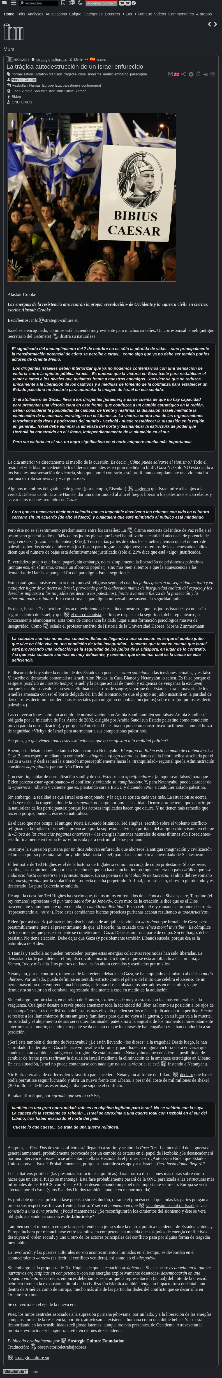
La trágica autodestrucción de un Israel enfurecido (74, 66)
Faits (21, 14)
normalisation (22, 74)
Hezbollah (20, 85)
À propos (204, 14)
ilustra (65, 336)
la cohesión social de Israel (170, 1205)
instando (175, 1064)
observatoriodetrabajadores (62, 1347)
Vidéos (160, 14)
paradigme (138, 74)
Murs (9, 49)
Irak (60, 91)
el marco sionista (86, 614)
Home (9, 14)
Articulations (56, 14)
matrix (108, 74)
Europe (48, 85)
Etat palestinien (67, 85)
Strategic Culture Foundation (96, 1340)
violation (41, 74)
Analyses (35, 14)
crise (82, 74)
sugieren (142, 488)
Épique (75, 14)
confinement (91, 85)
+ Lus (127, 14)
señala (55, 626)
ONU (16, 102)
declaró (186, 1074)
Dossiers (112, 14)
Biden (16, 96)
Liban (16, 91)
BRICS (26, 102)
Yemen (80, 91)
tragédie (70, 74)
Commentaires (181, 14)
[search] (38, 3)
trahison (55, 74)
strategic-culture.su (51, 59)
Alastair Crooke (24, 80)
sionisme (94, 74)
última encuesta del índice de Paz (164, 530)
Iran (52, 91)
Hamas (35, 85)
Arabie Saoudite (35, 91)
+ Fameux (143, 14)
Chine (69, 91)
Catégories (93, 14)
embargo (121, 74)
